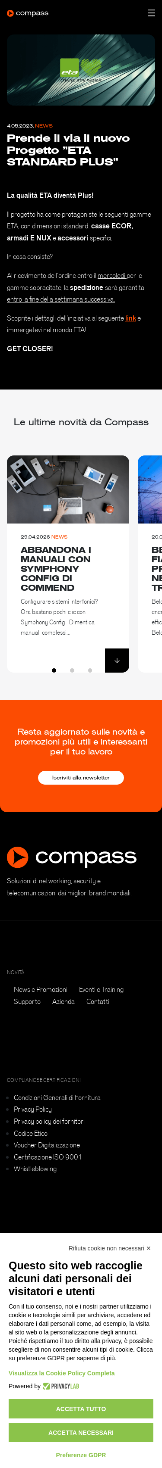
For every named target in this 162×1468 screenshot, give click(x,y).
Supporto (27, 1001)
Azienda (63, 1001)
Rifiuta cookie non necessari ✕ (110, 1248)
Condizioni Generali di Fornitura (57, 1097)
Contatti (97, 1001)
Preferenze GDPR (81, 1455)
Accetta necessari (81, 1432)
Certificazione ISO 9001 (48, 1157)
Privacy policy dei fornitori (49, 1121)
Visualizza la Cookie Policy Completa (62, 1373)
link (130, 318)
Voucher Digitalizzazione (47, 1145)
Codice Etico (31, 1133)
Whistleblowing (35, 1168)
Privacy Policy (33, 1109)
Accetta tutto (81, 1409)
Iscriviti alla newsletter (81, 777)
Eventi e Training (101, 989)
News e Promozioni (40, 989)
